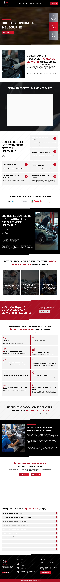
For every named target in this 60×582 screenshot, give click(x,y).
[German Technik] (30, 110)
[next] (57, 201)
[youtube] (8, 573)
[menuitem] (20, 3)
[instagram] (7, 573)
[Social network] (5, 573)
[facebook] (3, 573)
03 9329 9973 (23, 568)
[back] (3, 201)
